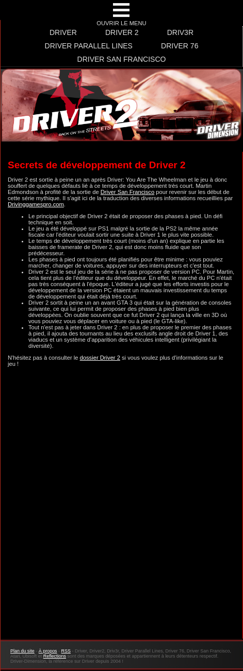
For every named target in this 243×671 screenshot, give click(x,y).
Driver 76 (179, 46)
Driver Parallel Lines (89, 46)
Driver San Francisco (121, 59)
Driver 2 (122, 32)
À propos (48, 651)
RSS (66, 651)
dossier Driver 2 (100, 358)
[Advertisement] (121, 508)
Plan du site (22, 651)
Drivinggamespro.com (36, 204)
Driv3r (180, 32)
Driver (63, 32)
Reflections (54, 656)
